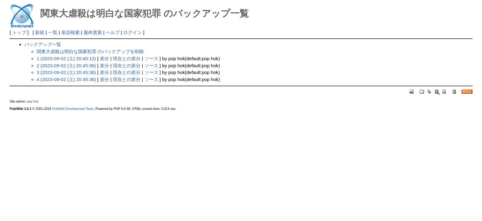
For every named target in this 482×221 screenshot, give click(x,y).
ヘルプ (113, 32)
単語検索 (70, 32)
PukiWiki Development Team (73, 108)
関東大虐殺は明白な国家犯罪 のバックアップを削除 (90, 51)
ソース (151, 58)
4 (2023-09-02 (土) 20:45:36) (66, 79)
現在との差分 (126, 58)
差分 (104, 58)
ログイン (132, 32)
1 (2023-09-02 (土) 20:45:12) (66, 58)
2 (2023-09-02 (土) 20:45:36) (66, 65)
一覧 (52, 32)
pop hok (32, 101)
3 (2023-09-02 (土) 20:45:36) (66, 72)
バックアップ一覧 (42, 44)
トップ (19, 32)
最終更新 (93, 32)
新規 (39, 32)
